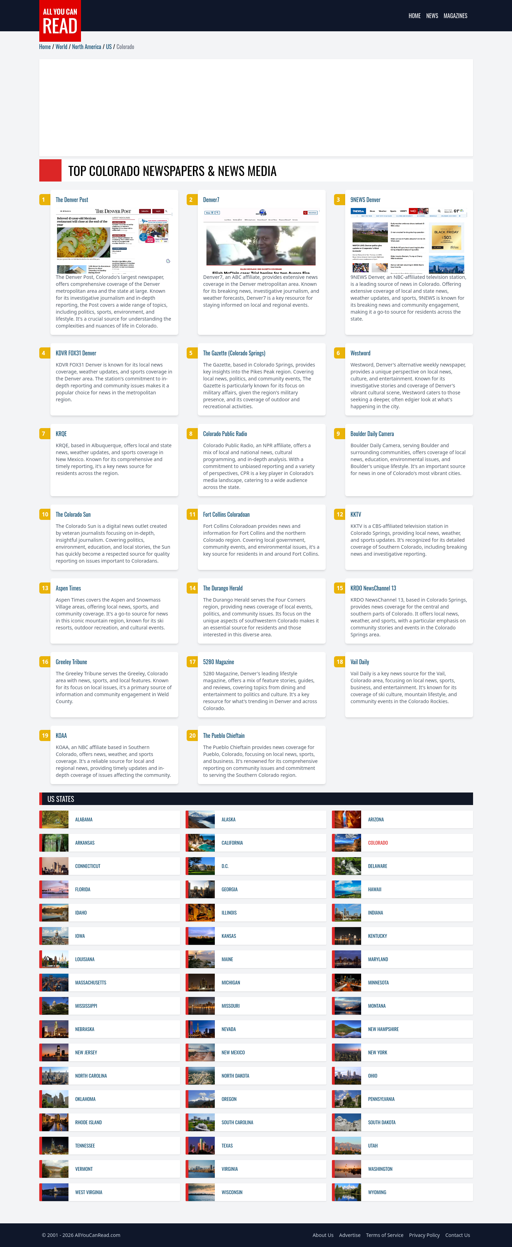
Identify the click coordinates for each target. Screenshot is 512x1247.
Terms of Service (385, 1235)
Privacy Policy (424, 1235)
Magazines (456, 15)
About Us (322, 1235)
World (61, 46)
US (109, 46)
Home (415, 15)
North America (86, 46)
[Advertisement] (247, 107)
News (432, 15)
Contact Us (457, 1235)
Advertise (350, 1235)
